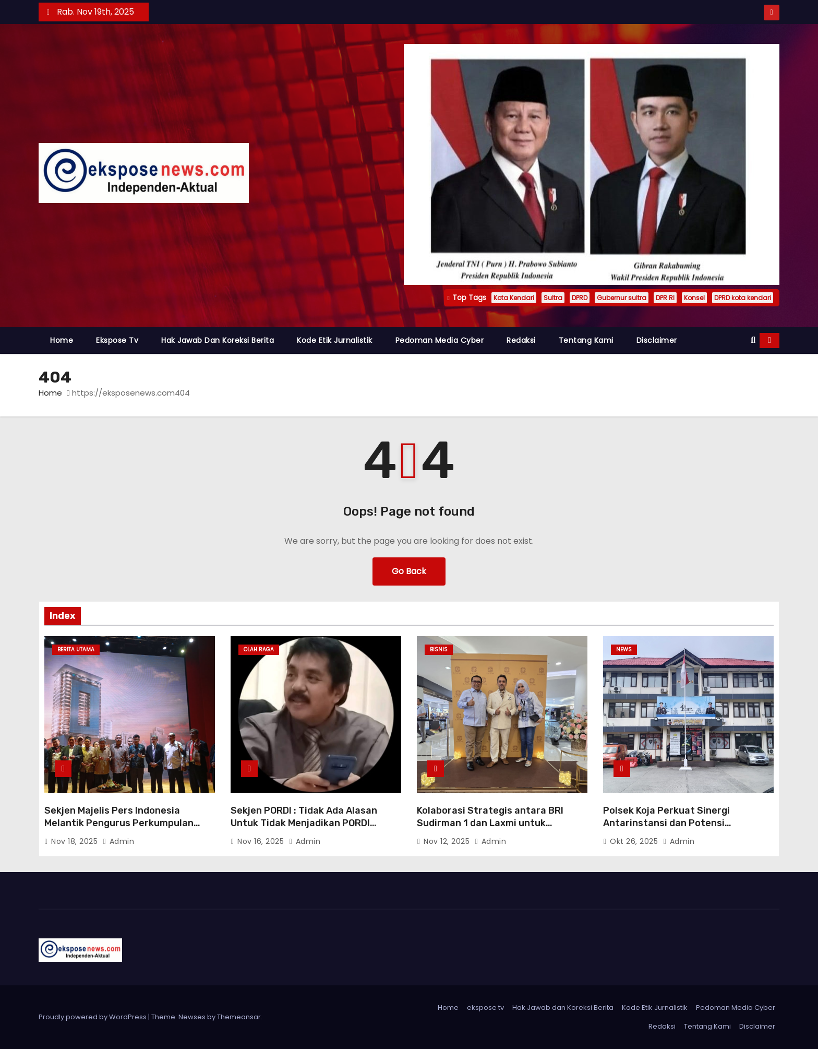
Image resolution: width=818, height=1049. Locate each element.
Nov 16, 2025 (261, 841)
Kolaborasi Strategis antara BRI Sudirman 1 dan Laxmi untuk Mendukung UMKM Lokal (490, 823)
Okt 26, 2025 (635, 841)
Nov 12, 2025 (448, 841)
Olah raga (259, 649)
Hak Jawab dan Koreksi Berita (217, 340)
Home (61, 340)
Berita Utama (75, 649)
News (624, 649)
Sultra (553, 297)
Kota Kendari (514, 297)
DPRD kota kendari (742, 297)
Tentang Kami (586, 340)
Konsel (694, 297)
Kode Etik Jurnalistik (334, 340)
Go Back (409, 571)
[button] (753, 340)
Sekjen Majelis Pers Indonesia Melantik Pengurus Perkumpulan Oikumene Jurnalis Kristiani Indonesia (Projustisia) (119, 829)
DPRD (579, 297)
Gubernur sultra (621, 297)
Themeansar (239, 1017)
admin (119, 841)
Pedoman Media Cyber (439, 340)
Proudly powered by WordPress (93, 1017)
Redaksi (521, 340)
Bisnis (439, 649)
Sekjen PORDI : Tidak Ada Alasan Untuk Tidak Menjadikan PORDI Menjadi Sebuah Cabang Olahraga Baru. (307, 829)
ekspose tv (117, 340)
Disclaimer (656, 340)
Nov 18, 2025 (75, 841)
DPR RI (665, 297)
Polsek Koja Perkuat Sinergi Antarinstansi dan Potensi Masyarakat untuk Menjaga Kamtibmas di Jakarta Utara (668, 829)
